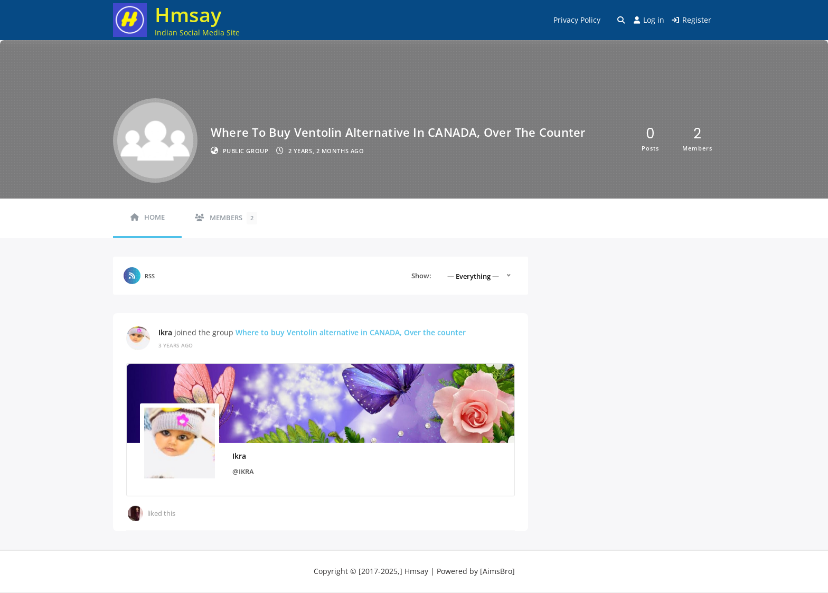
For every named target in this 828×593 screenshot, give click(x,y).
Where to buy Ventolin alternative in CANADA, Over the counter (351, 331)
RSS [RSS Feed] (150, 276)
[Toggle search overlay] (621, 20)
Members (233, 218)
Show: (421, 275)
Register (691, 20)
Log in (649, 20)
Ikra (165, 331)
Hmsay (188, 14)
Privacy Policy (576, 20)
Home (154, 217)
